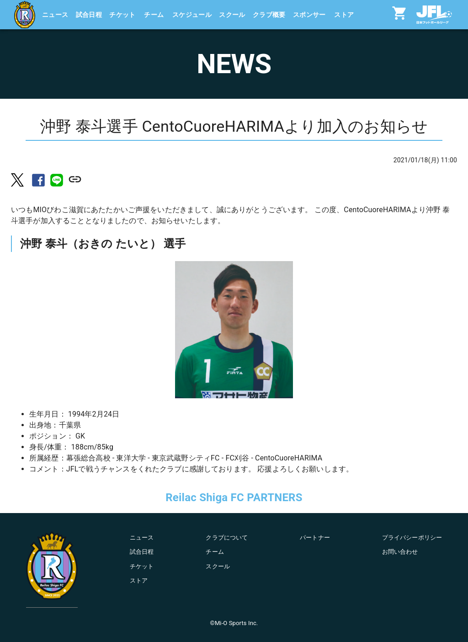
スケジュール (192, 14)
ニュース (55, 14)
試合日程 (89, 14)
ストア (344, 14)
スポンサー (309, 14)
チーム (154, 14)
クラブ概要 (269, 14)
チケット (122, 14)
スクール (232, 14)
